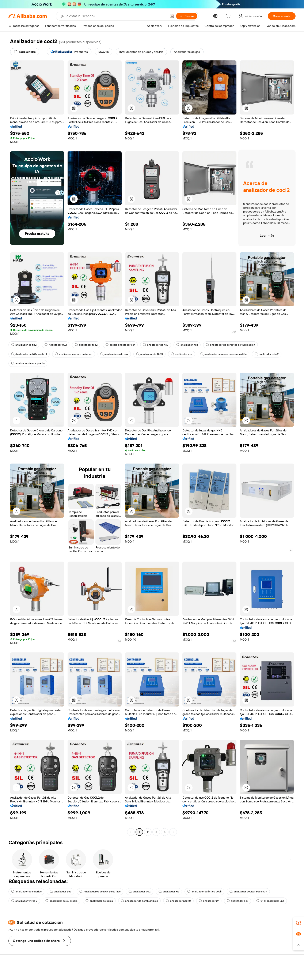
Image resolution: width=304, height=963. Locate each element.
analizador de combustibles (139, 901)
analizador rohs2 (267, 354)
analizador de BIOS (149, 354)
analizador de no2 (155, 344)
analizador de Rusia (99, 901)
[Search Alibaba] (113, 16)
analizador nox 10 (178, 901)
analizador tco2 (86, 344)
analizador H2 (169, 891)
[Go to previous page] (131, 832)
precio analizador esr (120, 344)
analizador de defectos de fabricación (230, 344)
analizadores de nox (114, 354)
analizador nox (187, 344)
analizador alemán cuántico (73, 354)
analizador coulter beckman (248, 891)
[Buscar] (186, 16)
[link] (298, 922)
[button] (171, 16)
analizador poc (60, 891)
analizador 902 (140, 891)
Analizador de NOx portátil (29, 354)
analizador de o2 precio (61, 901)
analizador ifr (209, 901)
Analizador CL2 (56, 344)
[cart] (229, 16)
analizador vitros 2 (24, 901)
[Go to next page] (173, 832)
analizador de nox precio (28, 363)
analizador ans (181, 354)
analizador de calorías (26, 891)
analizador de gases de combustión (223, 354)
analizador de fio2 (24, 344)
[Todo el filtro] (24, 51)
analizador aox (237, 901)
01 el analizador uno (270, 901)
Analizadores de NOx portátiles (100, 891)
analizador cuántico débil (204, 891)
